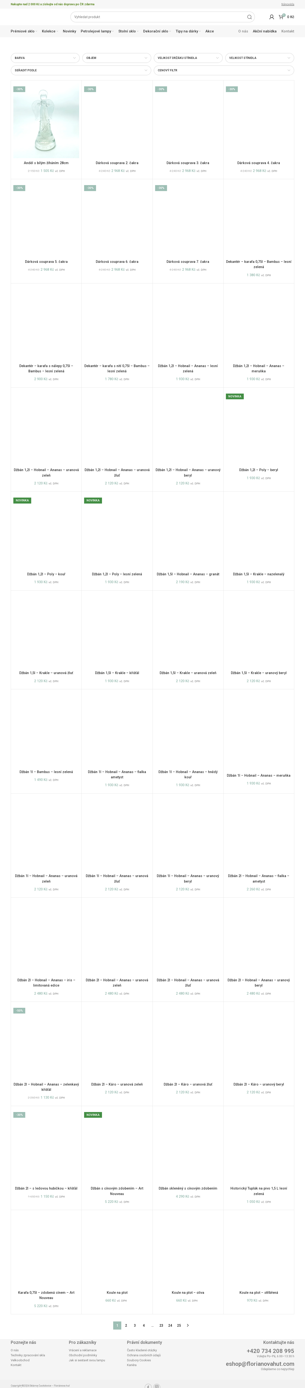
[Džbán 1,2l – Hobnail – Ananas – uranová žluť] (117, 425)
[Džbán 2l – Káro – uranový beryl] (259, 1039)
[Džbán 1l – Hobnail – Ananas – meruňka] (259, 729)
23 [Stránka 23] (161, 1318)
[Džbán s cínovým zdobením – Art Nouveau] (117, 1142)
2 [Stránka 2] (126, 1318)
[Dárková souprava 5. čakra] (46, 220)
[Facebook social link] (148, 1380)
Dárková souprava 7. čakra (188, 262)
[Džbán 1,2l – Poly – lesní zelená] (117, 528)
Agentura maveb (29, 1382)
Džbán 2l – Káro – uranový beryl (258, 1082)
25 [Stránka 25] (179, 1318)
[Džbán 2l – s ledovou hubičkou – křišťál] (46, 1142)
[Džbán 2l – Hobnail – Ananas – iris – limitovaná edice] (46, 937)
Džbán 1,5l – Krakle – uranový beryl (258, 673)
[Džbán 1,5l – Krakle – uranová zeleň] (188, 630)
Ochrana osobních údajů (144, 1348)
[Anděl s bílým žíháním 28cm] (46, 123)
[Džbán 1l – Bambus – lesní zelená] (46, 728)
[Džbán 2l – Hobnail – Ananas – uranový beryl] (259, 937)
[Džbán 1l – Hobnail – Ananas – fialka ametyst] (117, 728)
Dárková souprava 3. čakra (188, 165)
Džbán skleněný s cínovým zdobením (188, 1184)
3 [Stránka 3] (135, 1318)
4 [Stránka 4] (144, 1318)
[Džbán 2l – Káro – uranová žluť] (188, 1039)
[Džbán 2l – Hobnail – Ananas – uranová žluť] (188, 937)
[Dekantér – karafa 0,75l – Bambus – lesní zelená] (259, 220)
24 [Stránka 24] (170, 1318)
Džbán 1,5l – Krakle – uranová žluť (46, 673)
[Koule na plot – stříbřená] (259, 1245)
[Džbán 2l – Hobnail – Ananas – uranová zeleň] (117, 937)
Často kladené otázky (142, 1343)
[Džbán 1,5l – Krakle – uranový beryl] (259, 630)
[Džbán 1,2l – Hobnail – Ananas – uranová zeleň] (46, 425)
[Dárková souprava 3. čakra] (188, 123)
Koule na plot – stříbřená (258, 1287)
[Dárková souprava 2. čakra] (117, 123)
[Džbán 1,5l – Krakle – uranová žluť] (46, 630)
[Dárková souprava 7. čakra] (188, 220)
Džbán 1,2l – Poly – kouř (46, 570)
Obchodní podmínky (83, 1348)
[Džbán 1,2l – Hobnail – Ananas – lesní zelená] (188, 322)
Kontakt (16, 1358)
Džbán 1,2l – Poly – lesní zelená (117, 570)
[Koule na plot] (117, 1245)
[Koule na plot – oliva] (188, 1245)
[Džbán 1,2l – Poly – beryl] (259, 425)
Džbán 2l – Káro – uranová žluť (188, 1082)
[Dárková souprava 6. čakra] (117, 220)
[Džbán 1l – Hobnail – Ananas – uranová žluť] (117, 834)
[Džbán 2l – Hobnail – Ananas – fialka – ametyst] (259, 834)
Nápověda (287, 4)
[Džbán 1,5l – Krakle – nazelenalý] (259, 528)
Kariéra (132, 1358)
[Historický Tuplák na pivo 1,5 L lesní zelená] (259, 1142)
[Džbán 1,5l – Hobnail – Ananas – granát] (188, 528)
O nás (15, 1343)
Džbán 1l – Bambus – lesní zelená (46, 770)
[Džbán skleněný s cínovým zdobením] (188, 1142)
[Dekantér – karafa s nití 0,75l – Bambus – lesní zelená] (117, 322)
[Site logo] (33, 18)
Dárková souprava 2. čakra (117, 165)
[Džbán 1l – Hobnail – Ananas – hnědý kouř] (188, 728)
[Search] (162, 18)
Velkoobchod (20, 1353)
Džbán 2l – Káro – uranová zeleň (117, 1082)
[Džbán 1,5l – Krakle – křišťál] (117, 630)
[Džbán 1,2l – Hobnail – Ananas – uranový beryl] (188, 425)
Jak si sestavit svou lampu (87, 1353)
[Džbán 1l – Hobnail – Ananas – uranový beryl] (188, 834)
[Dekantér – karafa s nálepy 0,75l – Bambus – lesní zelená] (46, 322)
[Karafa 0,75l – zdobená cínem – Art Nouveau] (46, 1245)
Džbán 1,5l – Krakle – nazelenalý (258, 570)
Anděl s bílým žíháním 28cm (46, 165)
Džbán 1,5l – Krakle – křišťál (117, 673)
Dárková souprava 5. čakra (46, 262)
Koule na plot (117, 1287)
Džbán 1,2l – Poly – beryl (258, 467)
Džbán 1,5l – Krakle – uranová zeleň (188, 673)
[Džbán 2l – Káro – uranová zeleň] (117, 1039)
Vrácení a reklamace (83, 1343)
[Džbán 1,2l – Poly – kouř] (46, 528)
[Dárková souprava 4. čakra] (259, 123)
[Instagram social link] (156, 1380)
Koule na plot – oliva (188, 1287)
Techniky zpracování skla (28, 1348)
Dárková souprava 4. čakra (258, 165)
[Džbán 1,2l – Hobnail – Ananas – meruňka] (259, 322)
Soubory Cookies (139, 1353)
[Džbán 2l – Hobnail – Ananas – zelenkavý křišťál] (46, 1039)
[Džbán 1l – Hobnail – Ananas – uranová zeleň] (46, 834)
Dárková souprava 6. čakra (117, 262)
